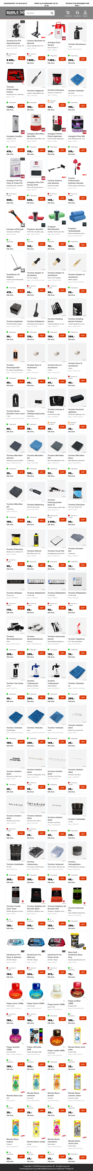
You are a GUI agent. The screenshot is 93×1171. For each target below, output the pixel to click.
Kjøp (22, 58)
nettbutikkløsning (43, 1168)
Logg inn (85, 16)
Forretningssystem (27, 1168)
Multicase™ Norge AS (65, 1168)
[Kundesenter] (77, 12)
